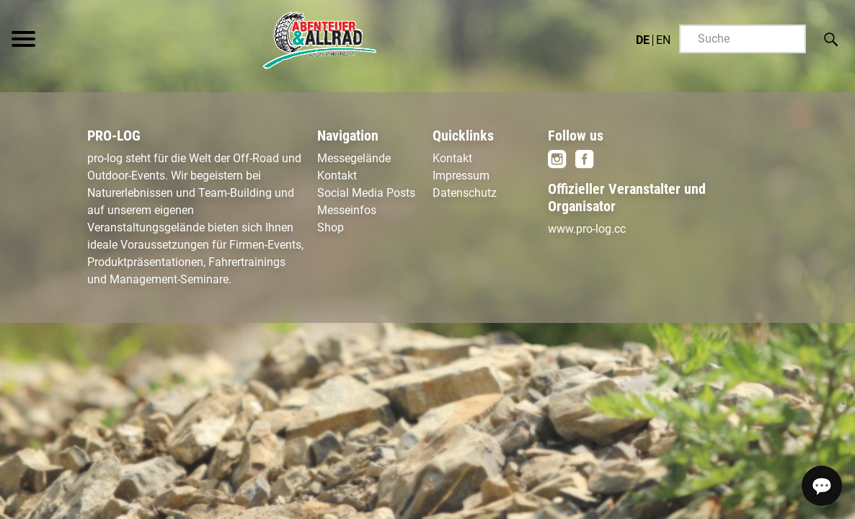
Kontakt (337, 175)
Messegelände (354, 158)
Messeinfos (346, 210)
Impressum (461, 175)
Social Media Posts (366, 193)
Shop (330, 227)
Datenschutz (465, 193)
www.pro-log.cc (587, 229)
